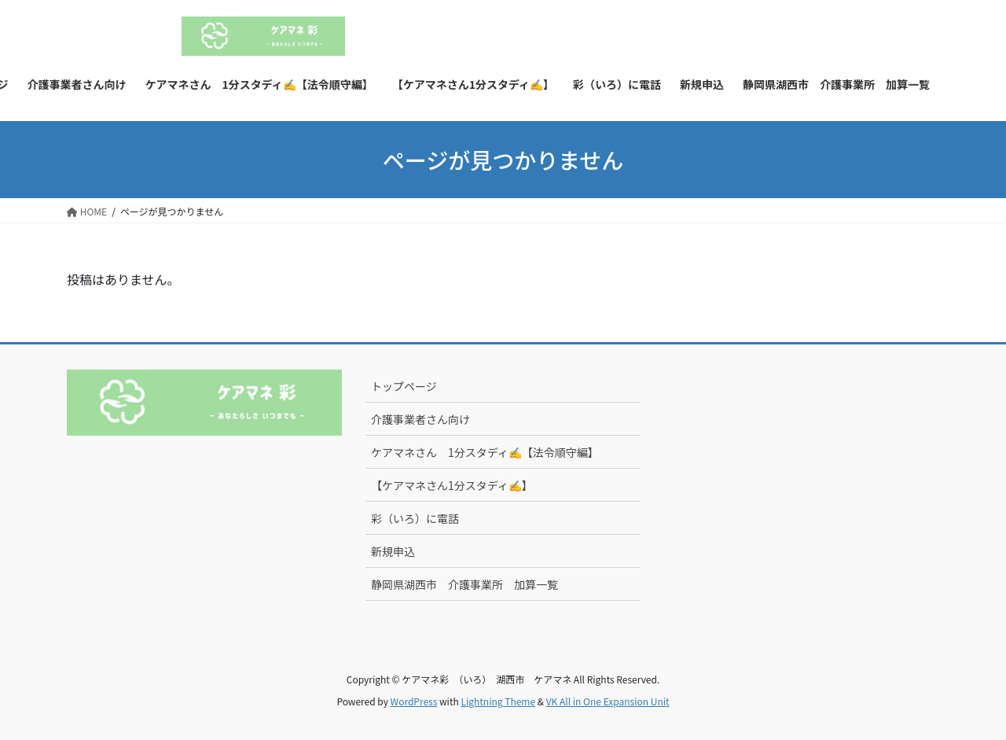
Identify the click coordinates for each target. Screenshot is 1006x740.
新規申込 (393, 551)
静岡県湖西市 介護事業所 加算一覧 (464, 584)
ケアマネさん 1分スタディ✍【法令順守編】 (485, 452)
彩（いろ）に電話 (415, 518)
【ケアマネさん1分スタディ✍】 (452, 485)
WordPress (414, 701)
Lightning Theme (498, 701)
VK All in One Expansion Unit (608, 701)
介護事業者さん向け (420, 419)
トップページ (404, 386)
